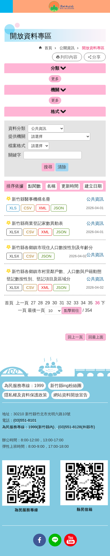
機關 (55, 90)
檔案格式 (16, 145)
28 (40, 303)
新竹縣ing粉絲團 (65, 385)
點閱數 (34, 186)
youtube (70, 533)
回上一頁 (75, 337)
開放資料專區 (93, 48)
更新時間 (69, 186)
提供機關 (16, 136)
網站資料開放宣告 (70, 395)
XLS (13, 208)
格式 (55, 111)
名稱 (51, 186)
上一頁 (22, 303)
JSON (59, 208)
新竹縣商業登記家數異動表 (37, 223)
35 (90, 303)
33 (76, 303)
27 (33, 303)
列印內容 (68, 57)
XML (43, 208)
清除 (62, 167)
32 (68, 303)
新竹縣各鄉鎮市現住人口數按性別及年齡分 (52, 247)
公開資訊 (67, 48)
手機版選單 (6, 6)
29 (47, 303)
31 (61, 303)
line (55, 533)
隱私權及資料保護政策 (25, 395)
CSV (28, 208)
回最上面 (95, 337)
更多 (55, 79)
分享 (96, 57)
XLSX (14, 232)
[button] (71, 310)
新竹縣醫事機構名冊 (31, 199)
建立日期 (93, 186)
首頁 (48, 48)
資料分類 (16, 128)
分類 (55, 68)
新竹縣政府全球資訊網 (61, 6)
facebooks (39, 533)
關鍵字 (14, 155)
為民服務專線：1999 (24, 385)
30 (54, 303)
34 (83, 303)
